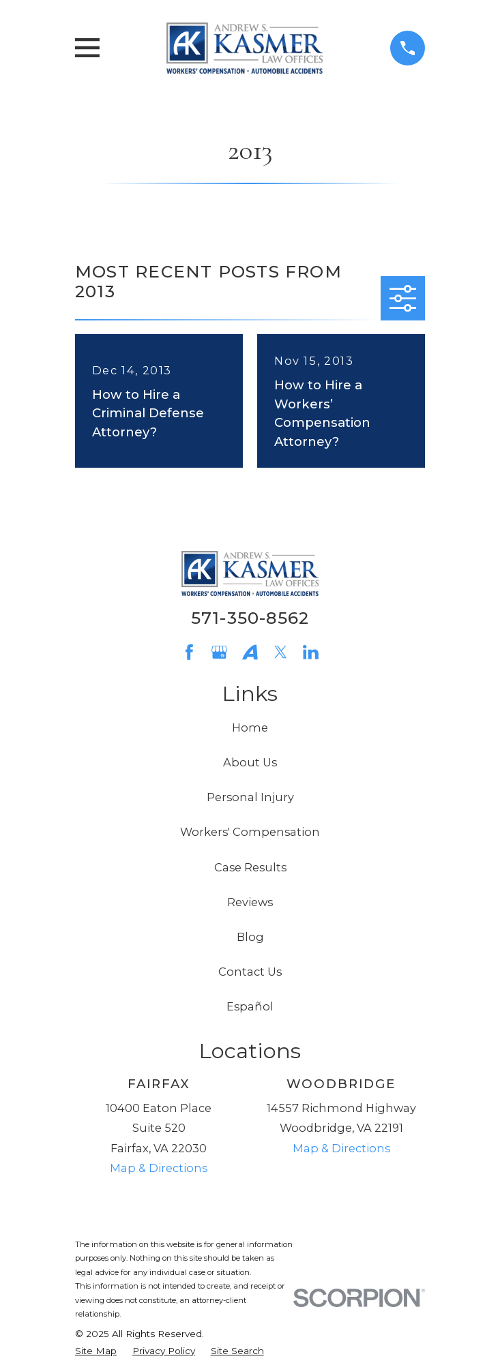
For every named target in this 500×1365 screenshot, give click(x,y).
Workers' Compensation (250, 832)
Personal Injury (250, 797)
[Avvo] (250, 652)
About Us (250, 762)
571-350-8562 (250, 618)
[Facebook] (189, 652)
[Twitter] (281, 652)
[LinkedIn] (311, 652)
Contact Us (250, 971)
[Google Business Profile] (219, 652)
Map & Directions (158, 1168)
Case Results (250, 867)
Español (250, 1006)
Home (250, 727)
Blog (250, 937)
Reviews (250, 902)
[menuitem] (96, 1350)
